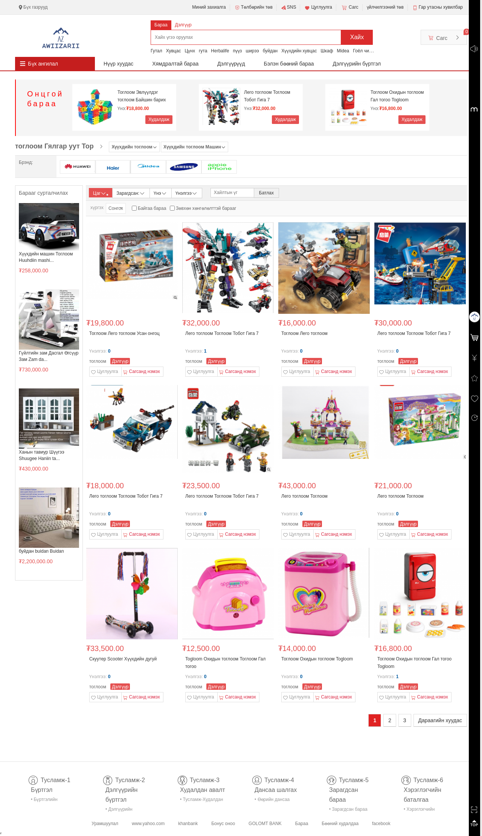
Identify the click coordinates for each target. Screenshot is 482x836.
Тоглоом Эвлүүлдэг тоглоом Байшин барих (141, 96)
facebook (381, 823)
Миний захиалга (209, 7)
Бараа (161, 25)
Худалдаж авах (158, 120)
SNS (288, 7)
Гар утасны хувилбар (441, 7)
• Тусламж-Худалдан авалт (201, 801)
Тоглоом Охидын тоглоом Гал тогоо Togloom (397, 96)
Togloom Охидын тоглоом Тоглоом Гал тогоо (225, 662)
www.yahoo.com (148, 823)
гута (203, 50)
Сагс (349, 7)
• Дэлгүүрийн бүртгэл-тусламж (122, 811)
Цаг (100, 193)
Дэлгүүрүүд (231, 64)
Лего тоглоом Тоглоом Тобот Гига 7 (267, 96)
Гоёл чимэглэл (368, 50)
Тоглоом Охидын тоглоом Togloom (317, 659)
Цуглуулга (318, 7)
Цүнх (190, 50)
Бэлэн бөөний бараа (289, 64)
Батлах (266, 193)
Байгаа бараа (152, 208)
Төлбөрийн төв (253, 7)
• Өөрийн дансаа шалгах (272, 801)
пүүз (237, 50)
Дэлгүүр (183, 25)
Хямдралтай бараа (175, 64)
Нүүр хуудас (118, 64)
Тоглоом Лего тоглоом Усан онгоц (124, 333)
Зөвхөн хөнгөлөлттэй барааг (206, 208)
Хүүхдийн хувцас (299, 50)
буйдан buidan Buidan (41, 551)
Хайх (357, 37)
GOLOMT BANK (265, 823)
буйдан (270, 50)
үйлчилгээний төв (385, 7)
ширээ (252, 50)
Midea (343, 50)
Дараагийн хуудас (440, 720)
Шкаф (327, 50)
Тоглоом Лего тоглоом (304, 333)
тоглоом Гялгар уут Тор (54, 146)
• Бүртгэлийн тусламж (44, 801)
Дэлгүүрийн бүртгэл (357, 64)
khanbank (188, 823)
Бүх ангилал (43, 64)
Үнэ (160, 193)
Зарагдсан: (130, 193)
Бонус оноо (223, 823)
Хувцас (173, 50)
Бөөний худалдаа (340, 823)
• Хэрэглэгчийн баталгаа (419, 811)
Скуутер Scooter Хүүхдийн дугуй (123, 659)
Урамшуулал (105, 823)
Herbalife (220, 50)
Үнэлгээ (186, 193)
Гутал (156, 50)
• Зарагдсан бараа (348, 809)
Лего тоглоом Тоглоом (304, 496)
